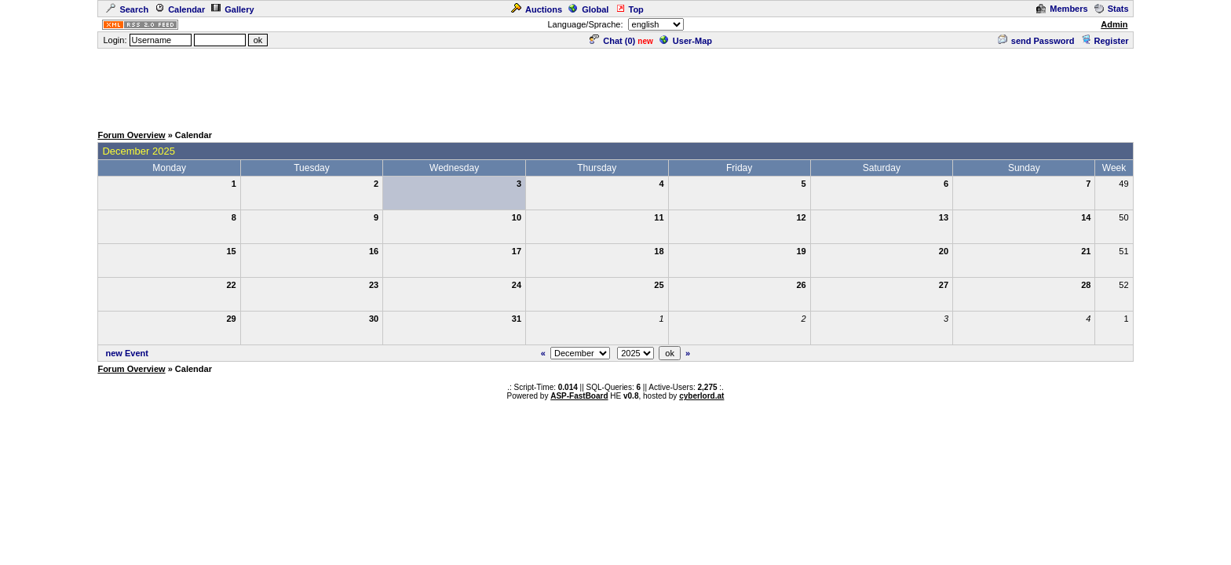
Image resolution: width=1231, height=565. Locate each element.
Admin (1114, 24)
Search (127, 9)
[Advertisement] (615, 85)
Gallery (232, 9)
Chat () (612, 41)
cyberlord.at (701, 396)
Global (588, 9)
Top (630, 9)
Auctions (536, 9)
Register (1105, 41)
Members (1061, 8)
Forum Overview (131, 135)
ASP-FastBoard (579, 396)
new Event (127, 353)
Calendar (180, 9)
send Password (1036, 41)
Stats (1111, 8)
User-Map (685, 41)
